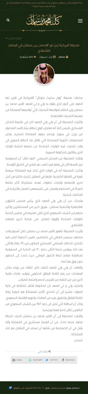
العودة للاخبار (13, 38)
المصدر (78, 340)
